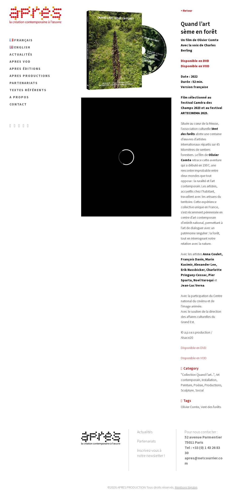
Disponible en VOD (193, 358)
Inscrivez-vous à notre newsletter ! (151, 453)
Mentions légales (186, 487)
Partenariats (146, 441)
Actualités (144, 431)
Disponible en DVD (193, 348)
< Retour (186, 10)
